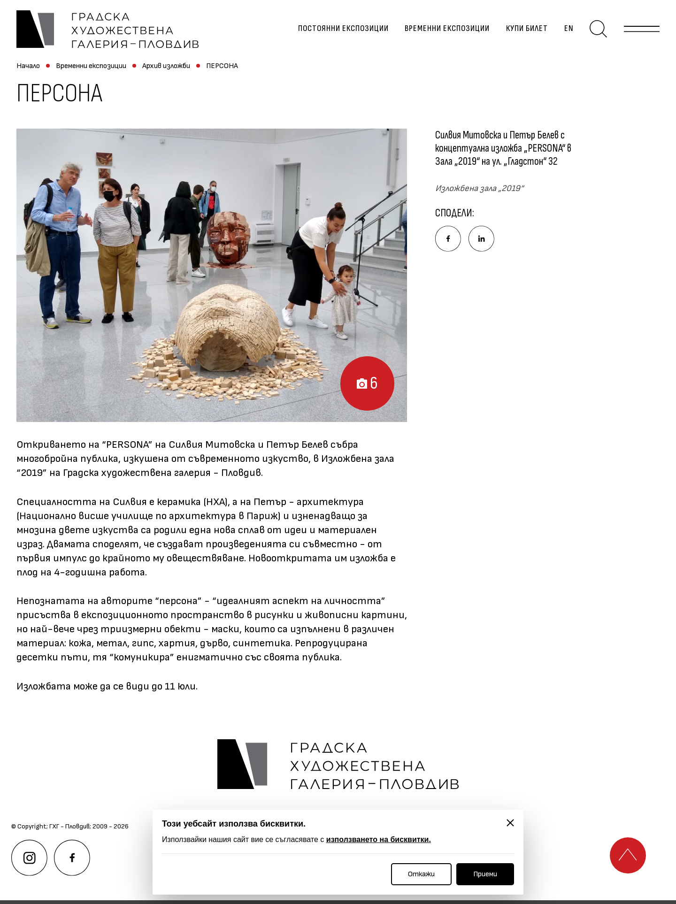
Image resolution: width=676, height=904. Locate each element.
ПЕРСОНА (222, 69)
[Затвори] (510, 822)
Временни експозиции (445, 30)
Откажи (421, 874)
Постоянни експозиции (341, 30)
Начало (28, 69)
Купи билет (525, 30)
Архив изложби (166, 69)
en (567, 30)
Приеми (485, 874)
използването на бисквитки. (378, 839)
